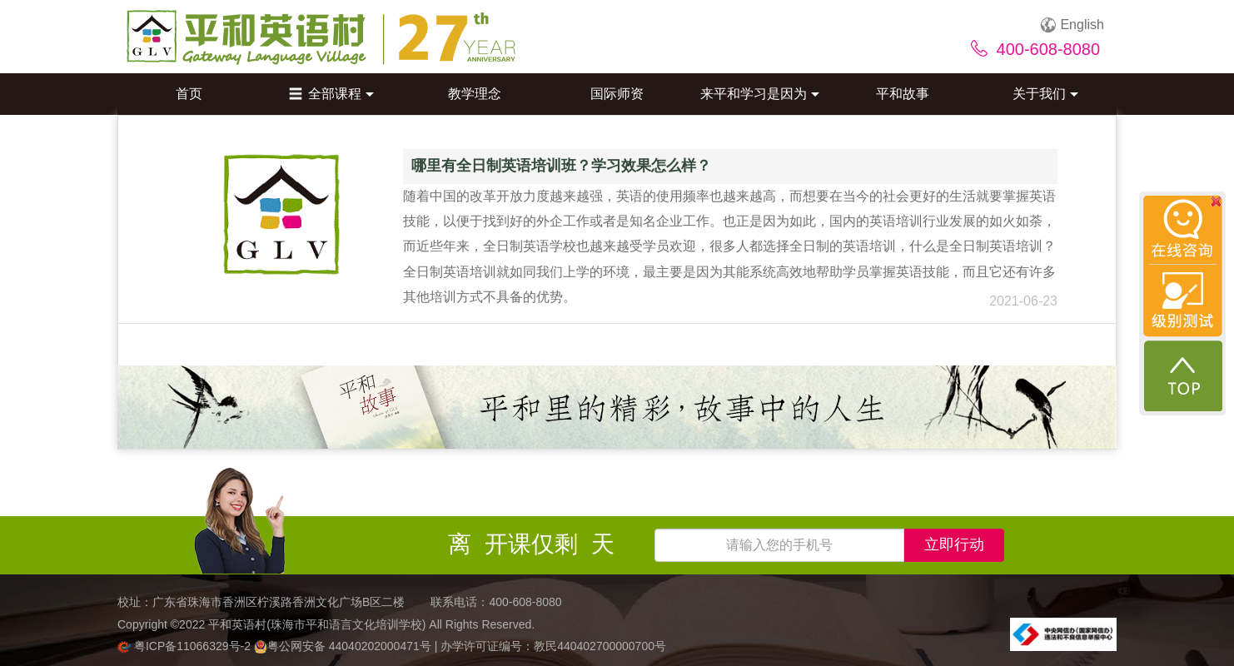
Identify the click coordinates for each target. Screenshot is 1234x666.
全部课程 (331, 94)
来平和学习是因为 (759, 94)
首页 (189, 94)
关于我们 (1045, 94)
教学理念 (474, 94)
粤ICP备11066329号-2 (185, 646)
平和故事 (902, 94)
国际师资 (617, 94)
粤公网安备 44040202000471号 (344, 646)
